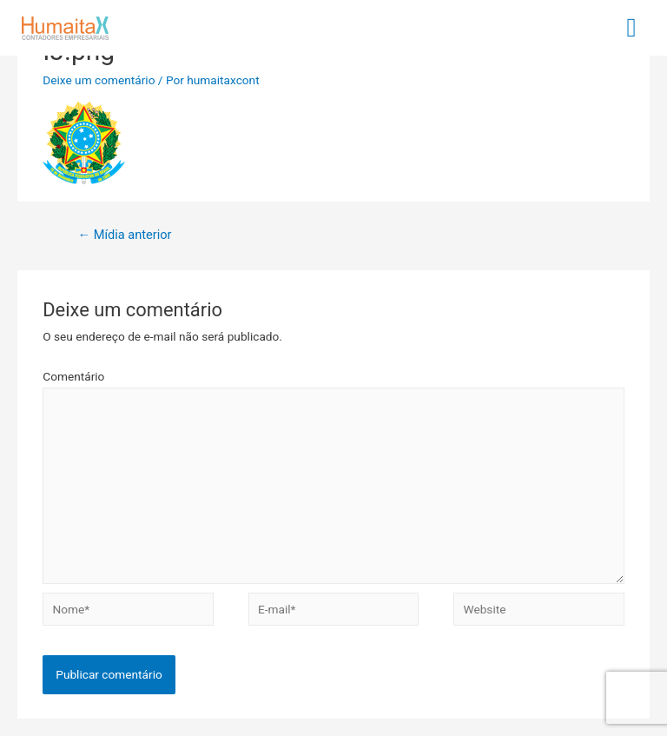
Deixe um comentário (99, 80)
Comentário (73, 376)
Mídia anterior (124, 234)
